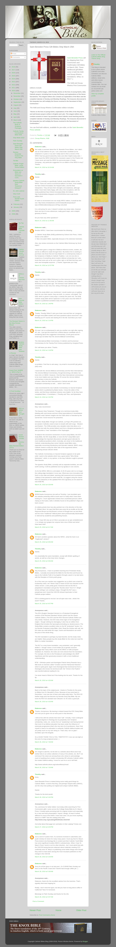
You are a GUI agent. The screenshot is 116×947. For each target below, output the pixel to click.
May (15, 114)
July (15, 108)
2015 (14, 76)
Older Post (81, 910)
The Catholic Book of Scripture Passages (17, 125)
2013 (14, 82)
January (16, 207)
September (17, 102)
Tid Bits (15, 161)
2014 (14, 79)
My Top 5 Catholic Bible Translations (21, 227)
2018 (14, 67)
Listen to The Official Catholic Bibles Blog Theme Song (98, 56)
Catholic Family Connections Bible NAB (18, 133)
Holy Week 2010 (18, 138)
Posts (13, 53)
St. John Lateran (18, 191)
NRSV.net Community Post (21, 276)
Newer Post (35, 910)
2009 (14, 211)
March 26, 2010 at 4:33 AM (44, 701)
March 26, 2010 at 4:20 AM (44, 680)
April (15, 117)
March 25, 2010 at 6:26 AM (44, 484)
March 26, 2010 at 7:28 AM (44, 742)
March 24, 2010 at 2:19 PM (44, 350)
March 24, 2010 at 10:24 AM (44, 167)
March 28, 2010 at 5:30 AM (44, 871)
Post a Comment (38, 901)
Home (58, 910)
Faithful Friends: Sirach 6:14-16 (21, 252)
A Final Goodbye (15, 391)
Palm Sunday (17, 141)
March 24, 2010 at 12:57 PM (44, 265)
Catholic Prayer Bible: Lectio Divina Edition (18, 165)
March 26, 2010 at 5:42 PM (44, 797)
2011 (14, 88)
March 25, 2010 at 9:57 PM (44, 603)
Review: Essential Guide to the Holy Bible (18, 155)
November (17, 96)
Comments (15, 57)
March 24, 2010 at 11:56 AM (44, 220)
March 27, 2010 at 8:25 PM (44, 827)
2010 (14, 90)
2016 (14, 73)
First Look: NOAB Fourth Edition (18, 198)
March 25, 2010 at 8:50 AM (44, 542)
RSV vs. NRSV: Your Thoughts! (21, 412)
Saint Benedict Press (75, 58)
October (16, 99)
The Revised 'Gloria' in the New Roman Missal (17, 323)
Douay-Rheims (40, 138)
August (16, 105)
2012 (14, 85)
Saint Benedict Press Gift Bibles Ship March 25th (18, 146)
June (15, 111)
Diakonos (38, 146)
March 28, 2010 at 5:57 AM (44, 897)
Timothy (38, 174)
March (15, 120)
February (16, 204)
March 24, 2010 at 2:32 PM (44, 397)
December (17, 93)
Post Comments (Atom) (47, 915)
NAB (47, 138)
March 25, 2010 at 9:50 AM (44, 561)
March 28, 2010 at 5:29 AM (44, 857)
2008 (14, 214)
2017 (14, 70)
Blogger (85, 941)
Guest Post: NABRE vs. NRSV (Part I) (16, 371)
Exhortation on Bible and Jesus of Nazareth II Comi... (18, 173)
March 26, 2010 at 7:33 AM (44, 767)
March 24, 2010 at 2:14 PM (44, 320)
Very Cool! (16, 194)
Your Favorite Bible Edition (21, 301)
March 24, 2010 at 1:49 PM (44, 303)
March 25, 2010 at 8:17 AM (44, 527)
